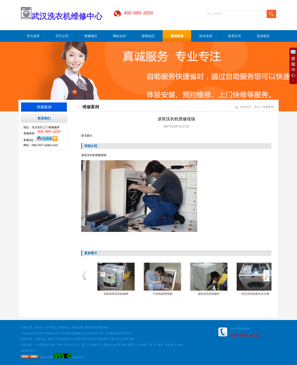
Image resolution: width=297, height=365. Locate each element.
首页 (256, 107)
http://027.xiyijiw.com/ (47, 333)
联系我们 (103, 327)
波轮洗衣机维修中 (209, 293)
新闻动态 (148, 36)
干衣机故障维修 (162, 293)
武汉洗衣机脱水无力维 (255, 293)
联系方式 (234, 36)
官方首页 (33, 36)
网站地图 (77, 327)
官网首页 (26, 327)
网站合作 (119, 36)
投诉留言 (263, 36)
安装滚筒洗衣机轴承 (116, 293)
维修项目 (90, 36)
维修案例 (268, 107)
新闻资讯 (90, 327)
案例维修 (177, 36)
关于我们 (50, 327)
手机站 (38, 327)
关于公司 (61, 36)
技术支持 (205, 36)
